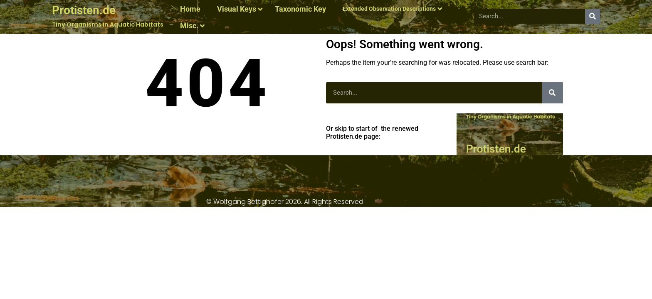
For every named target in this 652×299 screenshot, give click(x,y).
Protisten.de (84, 10)
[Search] (592, 16)
